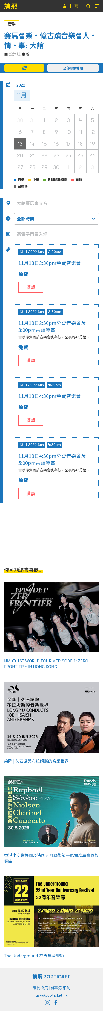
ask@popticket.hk (51, 995)
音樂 (12, 24)
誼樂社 (15, 54)
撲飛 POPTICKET (52, 977)
